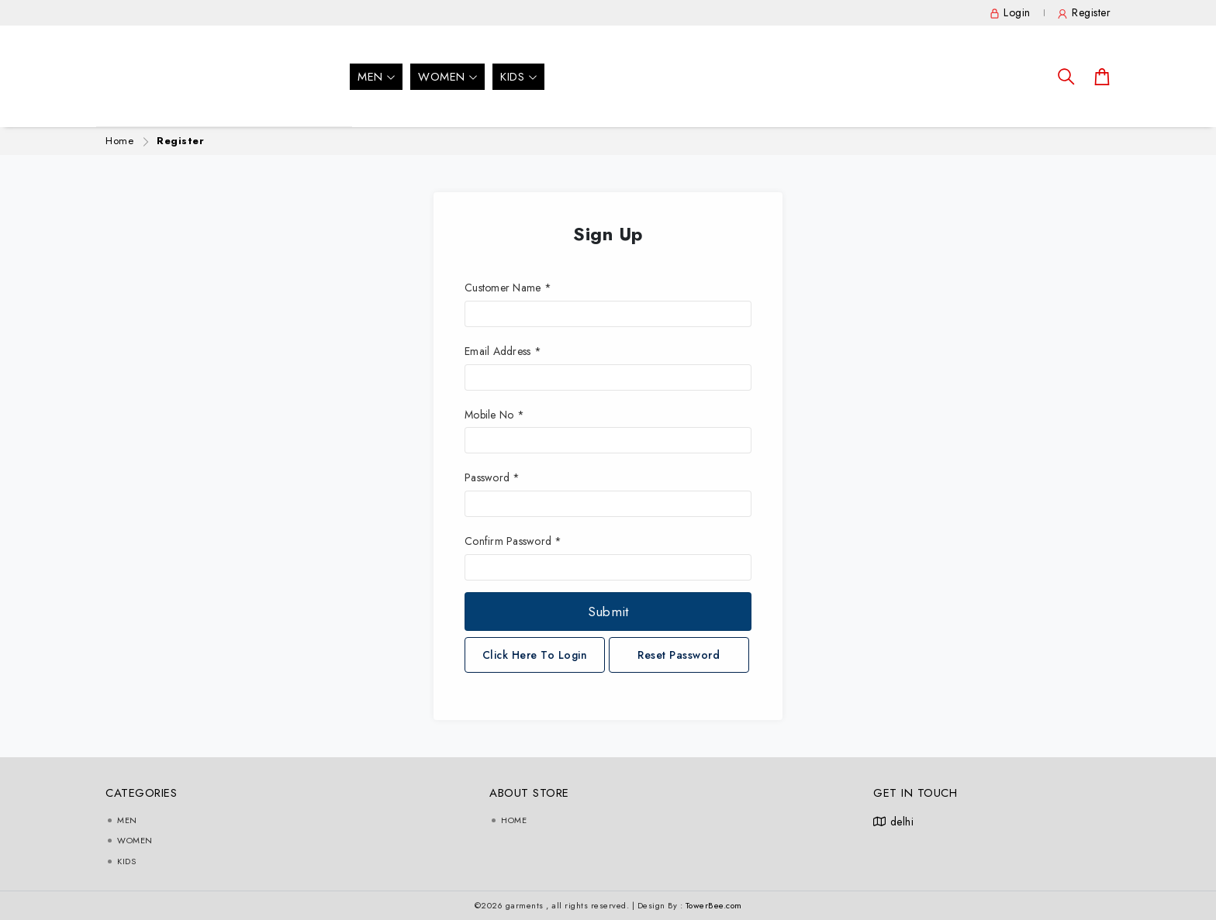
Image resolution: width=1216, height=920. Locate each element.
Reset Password (678, 655)
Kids (518, 76)
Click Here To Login (535, 655)
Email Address (503, 351)
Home (119, 140)
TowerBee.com (713, 905)
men (376, 76)
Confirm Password (513, 541)
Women (447, 76)
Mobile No (494, 414)
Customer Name (508, 287)
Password (492, 477)
